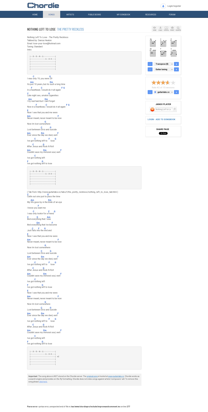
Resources (150, 15)
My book (123, 15)
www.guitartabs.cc (116, 376)
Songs (51, 15)
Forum (172, 15)
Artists (70, 15)
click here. (43, 382)
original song (92, 376)
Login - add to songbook (161, 119)
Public (94, 15)
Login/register (174, 6)
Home (35, 15)
